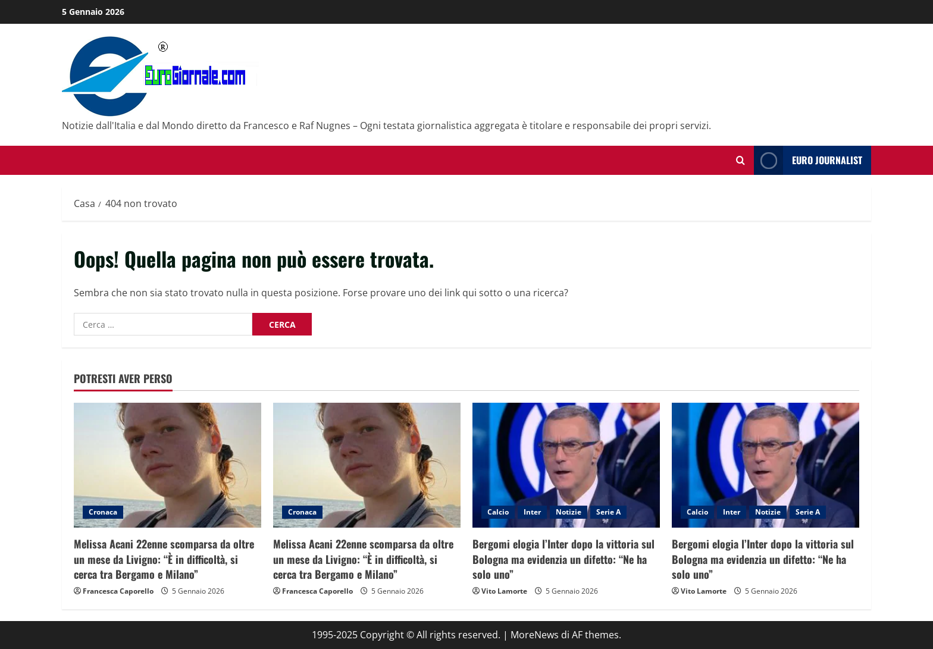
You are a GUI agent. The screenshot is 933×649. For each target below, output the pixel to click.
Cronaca (103, 512)
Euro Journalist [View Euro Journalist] (808, 160)
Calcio (498, 512)
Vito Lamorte (504, 591)
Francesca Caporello (118, 591)
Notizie (568, 512)
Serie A (608, 512)
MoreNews (535, 634)
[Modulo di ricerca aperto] (740, 160)
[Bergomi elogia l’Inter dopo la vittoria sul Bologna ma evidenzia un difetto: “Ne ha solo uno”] (566, 465)
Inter (532, 512)
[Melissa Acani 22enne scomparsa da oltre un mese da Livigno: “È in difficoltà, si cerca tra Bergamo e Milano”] (167, 465)
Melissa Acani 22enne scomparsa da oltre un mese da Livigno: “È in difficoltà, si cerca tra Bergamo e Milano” (164, 558)
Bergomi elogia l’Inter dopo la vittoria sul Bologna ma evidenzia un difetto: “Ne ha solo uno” (563, 558)
